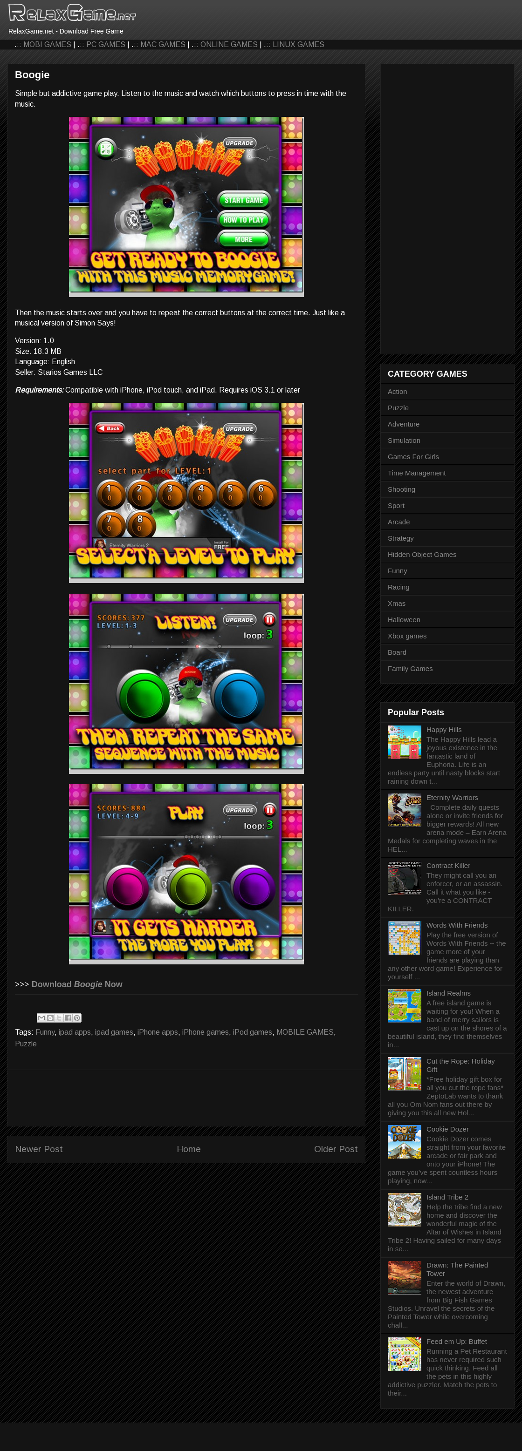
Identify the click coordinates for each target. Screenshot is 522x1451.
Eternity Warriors (452, 797)
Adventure (403, 424)
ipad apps (75, 1032)
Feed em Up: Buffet (456, 1341)
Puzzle (26, 1044)
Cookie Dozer (447, 1129)
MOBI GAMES (47, 44)
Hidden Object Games (422, 554)
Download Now (77, 984)
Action (397, 391)
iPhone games (205, 1032)
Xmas (396, 603)
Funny (45, 1032)
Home (189, 1149)
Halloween (404, 620)
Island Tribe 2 (447, 1197)
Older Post (336, 1149)
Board (397, 652)
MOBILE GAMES (305, 1032)
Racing (399, 587)
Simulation (404, 440)
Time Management (417, 473)
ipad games (114, 1032)
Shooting (401, 489)
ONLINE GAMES (229, 44)
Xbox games (407, 636)
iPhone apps (157, 1032)
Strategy (401, 538)
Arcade (399, 522)
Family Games (410, 668)
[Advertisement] (186, 1098)
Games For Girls (413, 457)
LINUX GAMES (298, 44)
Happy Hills (444, 729)
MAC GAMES (162, 44)
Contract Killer (448, 865)
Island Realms (448, 993)
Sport (396, 505)
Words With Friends (457, 925)
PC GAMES (105, 44)
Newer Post (39, 1149)
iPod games (252, 1032)
